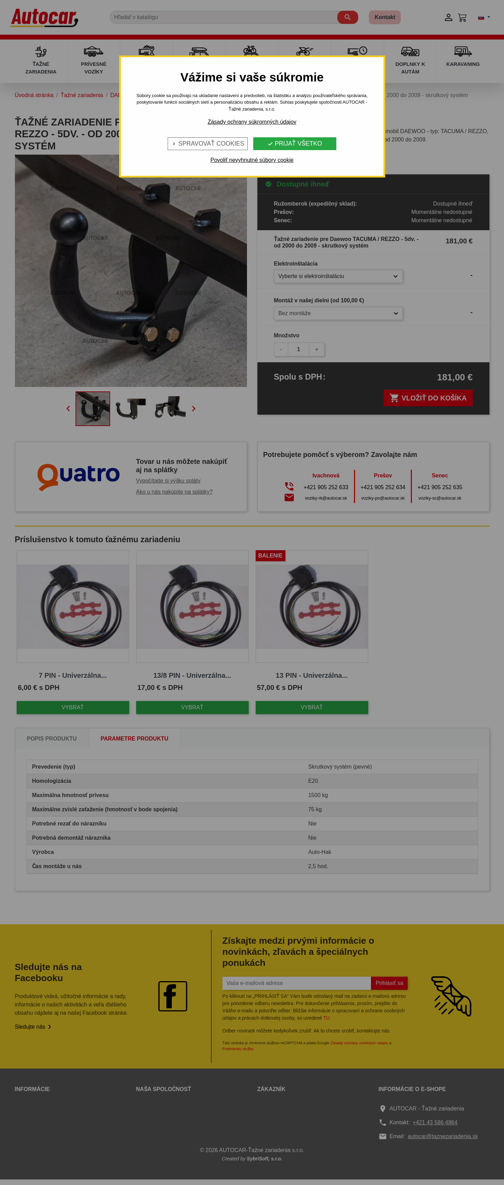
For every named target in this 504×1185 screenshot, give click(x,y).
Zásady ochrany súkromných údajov (251, 122)
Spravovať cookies (207, 143)
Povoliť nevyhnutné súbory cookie (252, 160)
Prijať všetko (294, 143)
